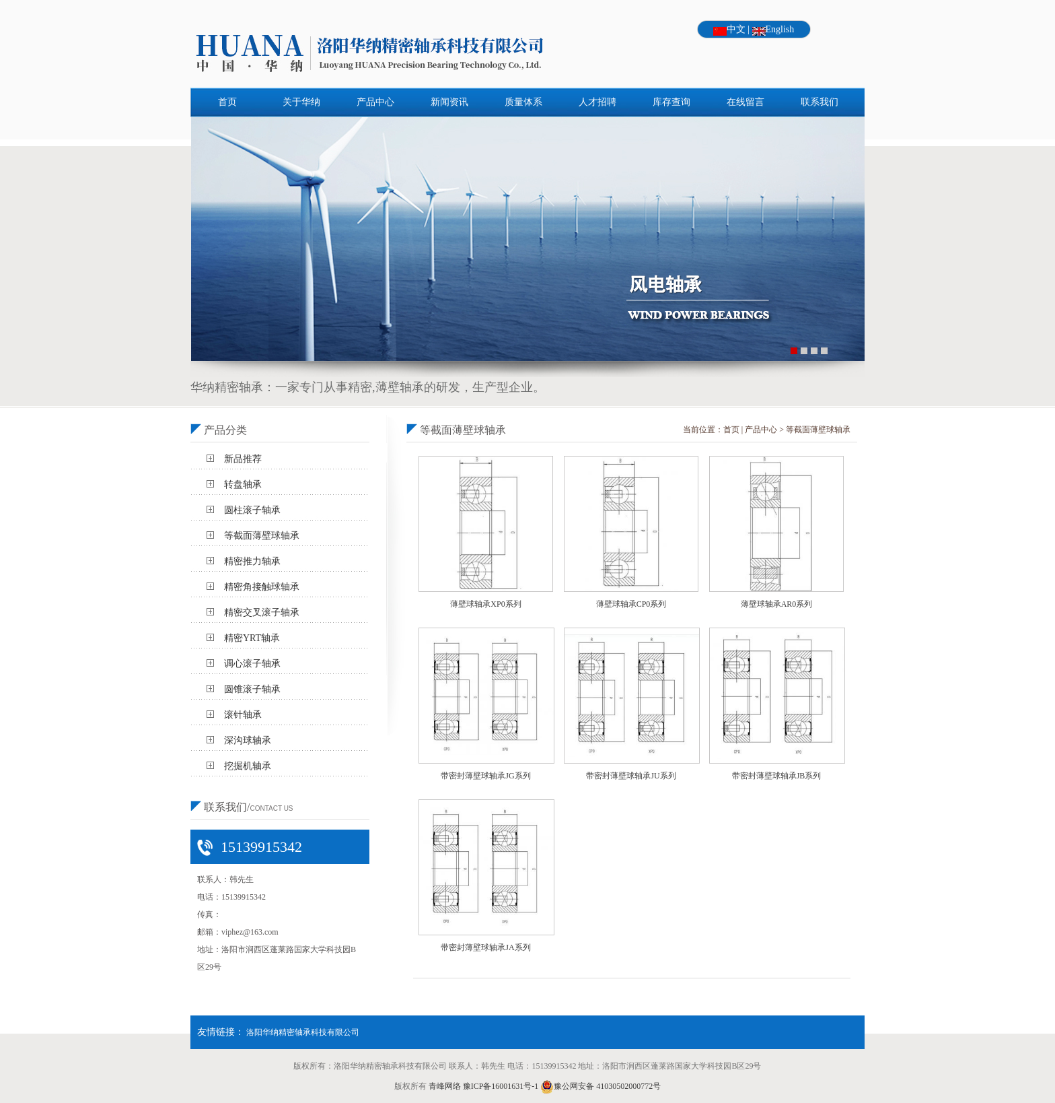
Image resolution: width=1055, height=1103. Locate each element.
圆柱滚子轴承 (252, 510)
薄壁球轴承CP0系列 (631, 604)
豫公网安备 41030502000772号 (600, 1086)
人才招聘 (597, 102)
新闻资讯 (449, 102)
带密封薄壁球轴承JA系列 (485, 947)
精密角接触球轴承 (261, 587)
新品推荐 (243, 459)
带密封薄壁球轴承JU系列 (631, 775)
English (780, 29)
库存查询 (671, 102)
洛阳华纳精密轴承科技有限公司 (302, 1032)
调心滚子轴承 (252, 664)
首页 (227, 102)
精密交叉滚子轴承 (261, 612)
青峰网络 (445, 1086)
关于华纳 (301, 102)
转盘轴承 (243, 484)
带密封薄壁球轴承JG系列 (485, 775)
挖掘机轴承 (247, 766)
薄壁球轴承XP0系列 (485, 604)
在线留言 (745, 102)
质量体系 (523, 102)
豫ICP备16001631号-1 (501, 1086)
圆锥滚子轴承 (252, 689)
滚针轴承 (243, 715)
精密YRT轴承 (252, 638)
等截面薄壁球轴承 (261, 536)
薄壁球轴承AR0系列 (777, 604)
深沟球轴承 (247, 740)
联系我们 (819, 102)
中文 (736, 29)
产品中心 (375, 102)
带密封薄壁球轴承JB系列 (777, 775)
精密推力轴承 (252, 561)
